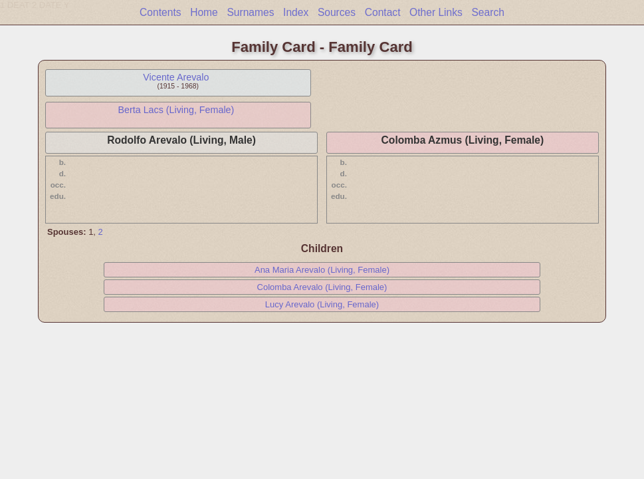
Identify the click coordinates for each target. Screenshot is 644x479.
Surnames (250, 12)
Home (204, 12)
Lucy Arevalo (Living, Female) (322, 304)
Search (487, 12)
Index (295, 12)
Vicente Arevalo (176, 77)
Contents (160, 12)
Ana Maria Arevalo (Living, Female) (322, 270)
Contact (383, 12)
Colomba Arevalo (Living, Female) (322, 287)
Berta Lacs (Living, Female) (176, 109)
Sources (337, 12)
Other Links (436, 12)
